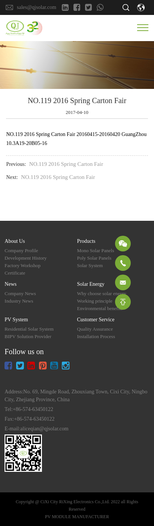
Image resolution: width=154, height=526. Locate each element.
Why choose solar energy (102, 293)
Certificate (14, 273)
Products (86, 241)
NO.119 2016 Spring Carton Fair (66, 164)
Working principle (95, 301)
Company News (20, 293)
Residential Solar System (29, 329)
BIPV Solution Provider (27, 336)
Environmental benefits (100, 308)
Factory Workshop (22, 265)
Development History (25, 258)
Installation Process (96, 336)
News (10, 284)
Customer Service (96, 319)
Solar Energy (91, 284)
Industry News (18, 301)
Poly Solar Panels (94, 258)
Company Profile (21, 250)
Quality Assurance (95, 329)
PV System (16, 319)
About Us (14, 241)
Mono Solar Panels (95, 250)
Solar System (90, 265)
